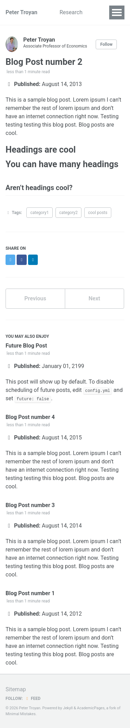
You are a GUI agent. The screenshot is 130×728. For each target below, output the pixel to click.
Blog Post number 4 (30, 417)
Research (71, 12)
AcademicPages (91, 708)
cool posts (97, 212)
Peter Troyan (21, 12)
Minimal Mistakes (21, 714)
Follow (106, 44)
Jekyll (68, 708)
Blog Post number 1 (30, 593)
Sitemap (16, 689)
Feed (33, 698)
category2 (68, 212)
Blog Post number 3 (30, 505)
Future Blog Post (26, 345)
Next (94, 298)
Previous (35, 298)
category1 (39, 212)
